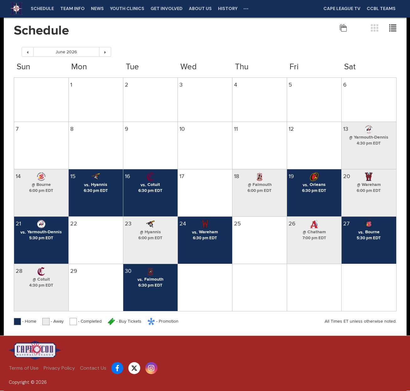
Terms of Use (24, 368)
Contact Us (93, 368)
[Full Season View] (343, 27)
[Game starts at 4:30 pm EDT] (369, 143)
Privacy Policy (59, 368)
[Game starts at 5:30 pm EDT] (41, 238)
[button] (368, 137)
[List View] (393, 27)
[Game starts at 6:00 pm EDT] (41, 190)
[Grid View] (375, 27)
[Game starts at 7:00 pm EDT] (314, 238)
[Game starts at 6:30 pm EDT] (96, 190)
